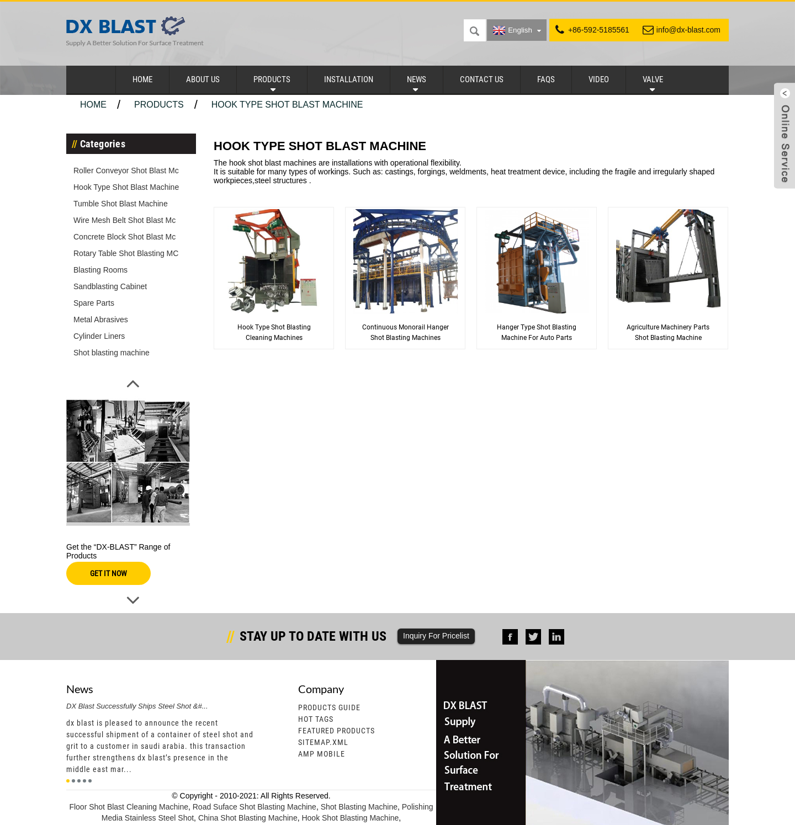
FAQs (546, 79)
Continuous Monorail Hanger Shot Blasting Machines (405, 332)
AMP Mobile (321, 753)
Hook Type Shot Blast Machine (287, 104)
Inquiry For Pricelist (436, 635)
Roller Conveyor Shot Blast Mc (126, 170)
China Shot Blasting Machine (248, 817)
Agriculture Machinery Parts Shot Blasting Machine (668, 332)
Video (599, 79)
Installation (348, 79)
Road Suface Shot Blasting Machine (254, 806)
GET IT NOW (108, 573)
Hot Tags (315, 719)
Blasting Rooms (100, 269)
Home (142, 79)
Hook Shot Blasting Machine (350, 817)
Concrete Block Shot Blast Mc (124, 236)
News (416, 79)
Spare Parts (93, 303)
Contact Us (482, 79)
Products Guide (329, 707)
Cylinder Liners (99, 336)
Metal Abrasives (100, 319)
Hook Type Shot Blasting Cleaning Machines (274, 332)
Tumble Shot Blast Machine (120, 203)
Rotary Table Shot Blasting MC (125, 253)
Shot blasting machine (111, 352)
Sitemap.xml (323, 742)
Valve (653, 79)
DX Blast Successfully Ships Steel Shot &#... (137, 706)
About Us (203, 79)
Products (271, 79)
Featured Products (336, 730)
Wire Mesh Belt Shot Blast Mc (124, 220)
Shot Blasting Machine (359, 806)
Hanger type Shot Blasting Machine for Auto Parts (536, 332)
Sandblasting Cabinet (110, 286)
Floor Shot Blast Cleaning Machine (128, 806)
